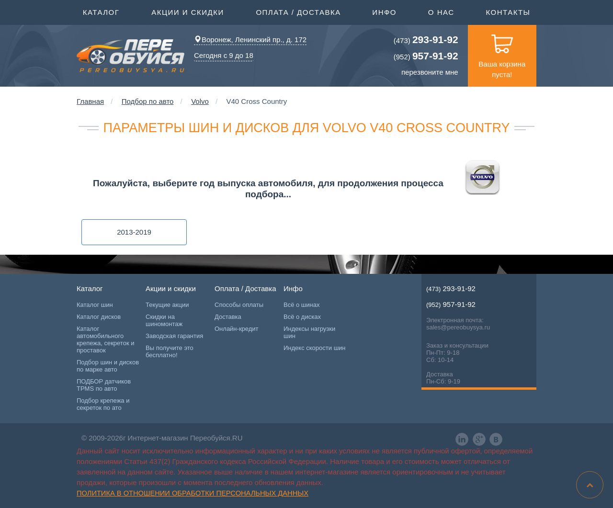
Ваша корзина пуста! (501, 52)
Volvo (200, 101)
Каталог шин (95, 304)
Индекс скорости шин (315, 347)
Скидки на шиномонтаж (164, 320)
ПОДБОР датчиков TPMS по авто (104, 385)
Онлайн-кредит (237, 328)
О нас (441, 12)
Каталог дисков (99, 316)
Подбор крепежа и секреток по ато (103, 404)
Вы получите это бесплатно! (169, 351)
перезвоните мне (429, 72)
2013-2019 (134, 232)
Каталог (101, 11)
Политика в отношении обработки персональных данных (192, 493)
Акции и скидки (187, 11)
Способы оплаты (239, 304)
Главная (90, 101)
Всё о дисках (302, 316)
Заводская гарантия (174, 335)
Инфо (384, 11)
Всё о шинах (301, 304)
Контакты (508, 12)
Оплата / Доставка (298, 11)
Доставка (228, 316)
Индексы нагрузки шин (309, 332)
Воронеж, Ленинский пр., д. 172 (250, 39)
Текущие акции (167, 304)
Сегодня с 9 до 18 (223, 55)
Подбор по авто (148, 101)
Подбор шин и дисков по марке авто (108, 366)
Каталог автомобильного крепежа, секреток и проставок (105, 339)
